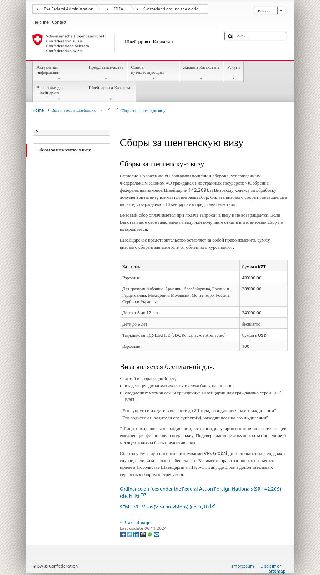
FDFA (118, 9)
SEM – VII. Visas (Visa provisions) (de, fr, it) (167, 506)
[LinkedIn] (136, 534)
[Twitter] (130, 534)
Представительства (106, 73)
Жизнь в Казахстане (201, 73)
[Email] (156, 534)
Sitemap (277, 571)
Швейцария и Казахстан (110, 93)
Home (38, 110)
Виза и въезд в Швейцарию (59, 93)
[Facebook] (123, 534)
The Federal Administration (68, 9)
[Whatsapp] (150, 534)
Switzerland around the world (171, 9)
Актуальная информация (59, 73)
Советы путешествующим (153, 73)
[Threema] (143, 534)
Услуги (233, 73)
